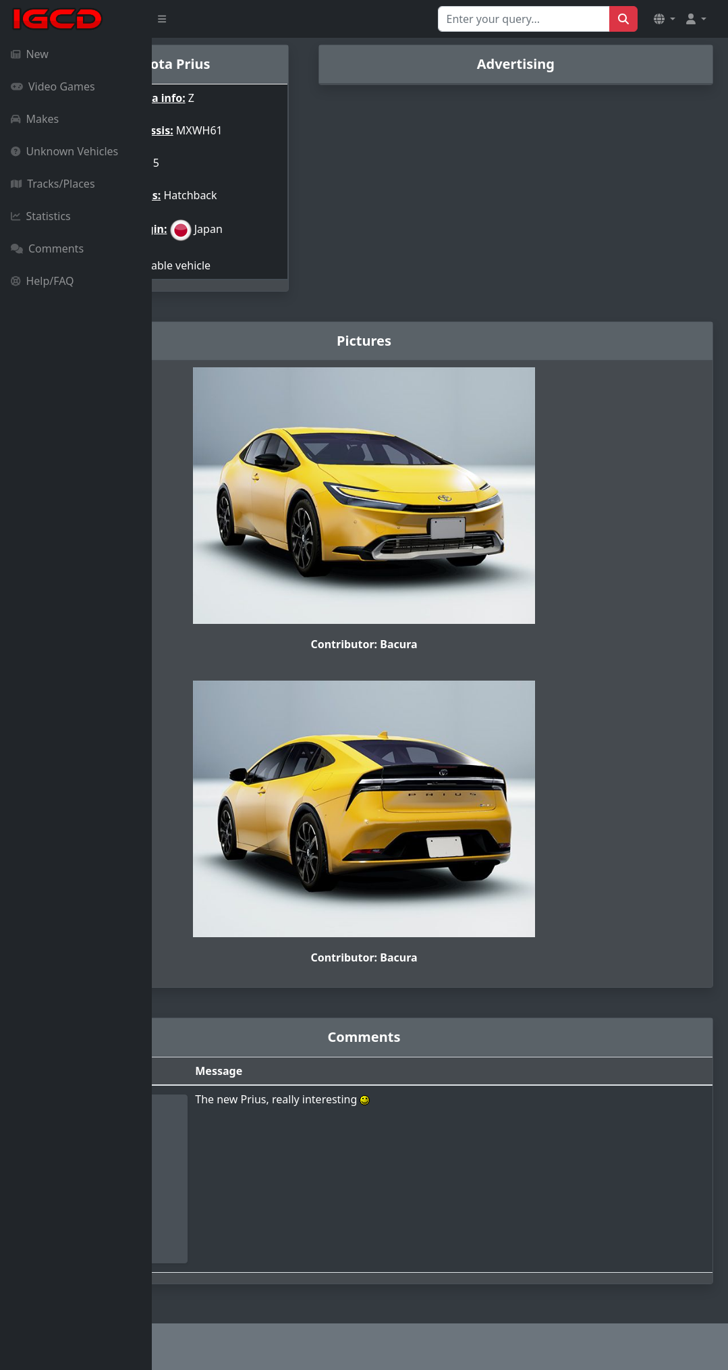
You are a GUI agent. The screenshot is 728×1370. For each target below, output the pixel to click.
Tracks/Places (53, 183)
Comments (47, 248)
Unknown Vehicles (64, 151)
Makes (35, 118)
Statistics (41, 216)
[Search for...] (524, 19)
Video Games (53, 86)
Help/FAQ (42, 280)
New (30, 54)
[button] (664, 18)
